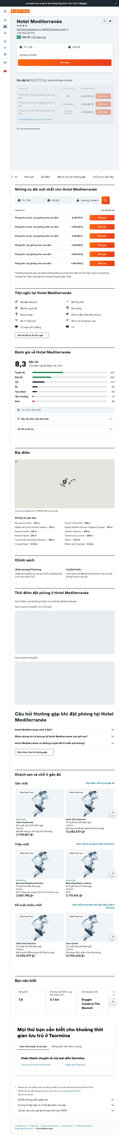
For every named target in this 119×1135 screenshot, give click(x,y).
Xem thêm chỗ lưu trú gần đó (100, 783)
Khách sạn (34, 1126)
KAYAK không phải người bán (66, 1099)
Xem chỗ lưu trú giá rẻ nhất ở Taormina (95, 844)
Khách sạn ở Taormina (75, 1064)
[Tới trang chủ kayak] (20, 11)
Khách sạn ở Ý (67, 1126)
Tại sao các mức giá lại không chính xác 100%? (66, 1110)
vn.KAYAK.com (20, 1126)
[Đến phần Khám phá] (5, 41)
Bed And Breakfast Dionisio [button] (29, 883)
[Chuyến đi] (5, 63)
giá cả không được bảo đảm (69, 1091)
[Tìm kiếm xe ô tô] (5, 33)
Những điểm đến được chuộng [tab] (66, 1046)
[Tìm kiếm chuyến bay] (5, 20)
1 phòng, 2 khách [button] (28, 54)
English (83, 3)
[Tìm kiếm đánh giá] (67, 410)
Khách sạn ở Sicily (84, 1126)
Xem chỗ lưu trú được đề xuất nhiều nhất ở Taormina (93, 906)
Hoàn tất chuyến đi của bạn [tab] (33, 1046)
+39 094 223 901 (25, 32)
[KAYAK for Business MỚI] (5, 54)
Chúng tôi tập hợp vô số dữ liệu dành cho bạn (66, 1105)
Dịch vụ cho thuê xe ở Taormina (36, 1064)
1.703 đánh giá (38, 37)
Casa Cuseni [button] (72, 943)
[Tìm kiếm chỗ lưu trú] (5, 27)
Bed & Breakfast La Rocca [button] (78, 883)
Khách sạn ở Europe (50, 1126)
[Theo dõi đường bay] (5, 48)
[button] (115, 3)
